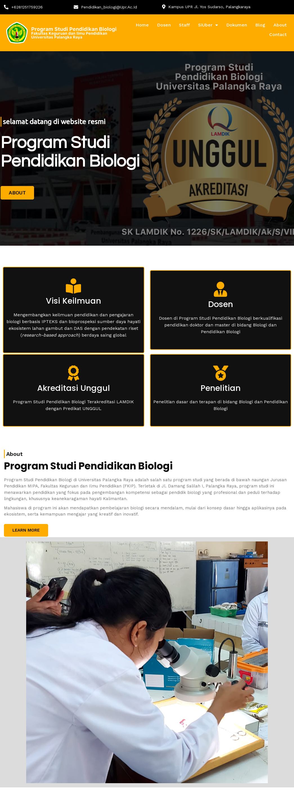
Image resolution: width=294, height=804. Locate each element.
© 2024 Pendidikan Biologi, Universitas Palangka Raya (64, 795)
